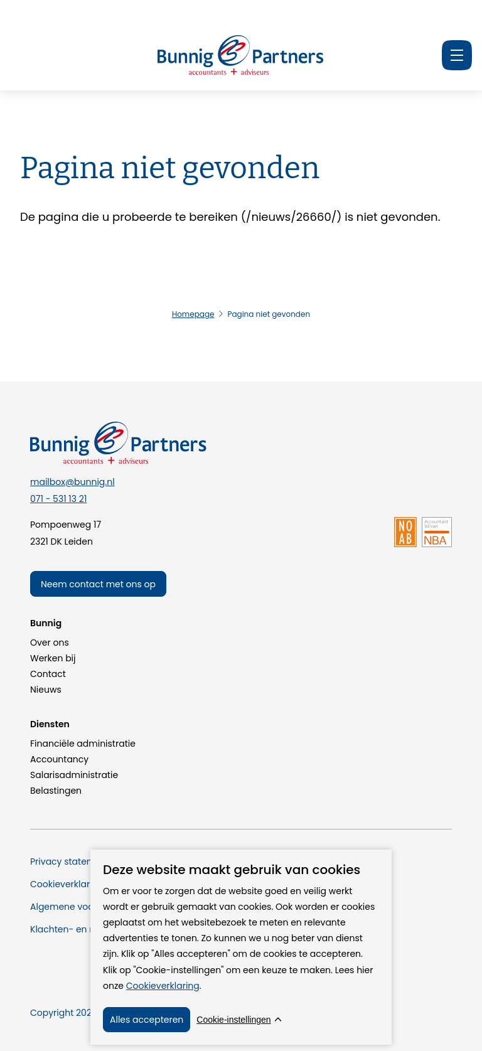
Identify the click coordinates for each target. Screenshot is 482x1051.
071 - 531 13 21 (58, 499)
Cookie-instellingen (233, 1020)
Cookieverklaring (163, 985)
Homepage (193, 314)
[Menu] (457, 55)
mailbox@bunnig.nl (72, 482)
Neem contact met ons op (98, 584)
